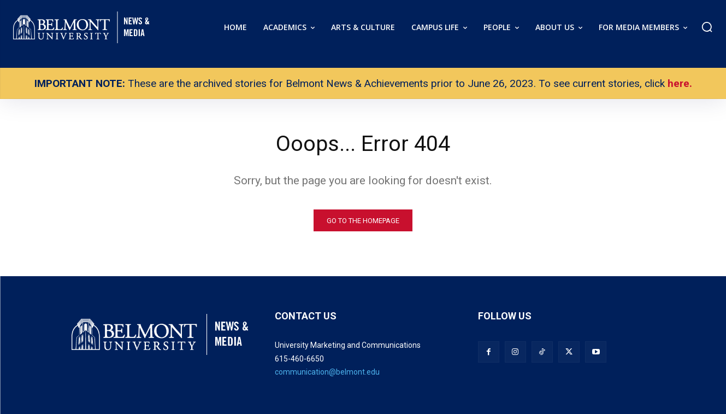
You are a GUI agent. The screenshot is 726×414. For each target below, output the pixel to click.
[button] (707, 27)
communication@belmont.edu (327, 372)
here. (680, 83)
